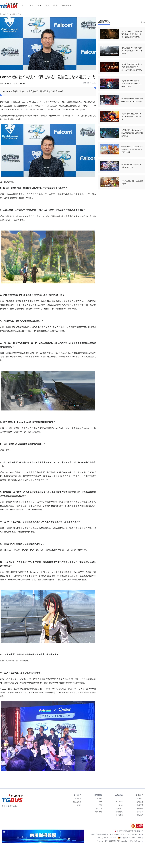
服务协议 (140, 808)
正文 (19, 14)
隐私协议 (140, 812)
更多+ (143, 22)
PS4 (100, 805)
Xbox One (98, 808)
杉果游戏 (119, 812)
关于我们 (139, 795)
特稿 (55, 5)
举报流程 (140, 815)
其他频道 (66, 5)
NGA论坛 (119, 808)
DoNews (119, 802)
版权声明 (140, 805)
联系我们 (140, 798)
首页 (23, 5)
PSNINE (119, 815)
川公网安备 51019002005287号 (130, 838)
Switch (99, 802)
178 (121, 798)
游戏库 (99, 798)
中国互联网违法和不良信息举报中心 (129, 831)
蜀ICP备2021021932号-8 (107, 838)
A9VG (120, 805)
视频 (47, 5)
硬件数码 (98, 812)
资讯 (31, 5)
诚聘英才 (140, 802)
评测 (39, 5)
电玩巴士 (6, 14)
